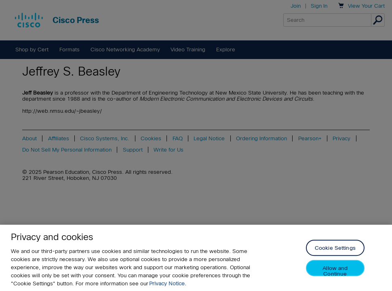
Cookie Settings (335, 248)
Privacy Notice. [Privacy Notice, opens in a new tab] (167, 283)
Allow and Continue (335, 271)
